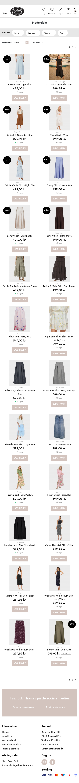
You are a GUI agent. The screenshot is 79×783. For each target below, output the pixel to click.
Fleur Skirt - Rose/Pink (20, 336)
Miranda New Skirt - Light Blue (20, 444)
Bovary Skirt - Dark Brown (59, 236)
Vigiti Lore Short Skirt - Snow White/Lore (59, 338)
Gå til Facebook (56, 707)
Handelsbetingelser (11, 744)
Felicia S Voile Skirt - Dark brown (59, 286)
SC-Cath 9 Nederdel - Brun (19, 135)
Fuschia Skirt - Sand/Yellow (19, 495)
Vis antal (36, 42)
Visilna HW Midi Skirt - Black (20, 595)
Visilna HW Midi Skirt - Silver (59, 545)
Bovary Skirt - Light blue (19, 84)
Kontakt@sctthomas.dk (52, 748)
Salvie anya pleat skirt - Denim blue (20, 392)
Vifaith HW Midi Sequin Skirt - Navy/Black (59, 597)
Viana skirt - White (59, 135)
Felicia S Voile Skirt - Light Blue (20, 185)
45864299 (54, 740)
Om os (5, 732)
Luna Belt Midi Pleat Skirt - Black (19, 545)
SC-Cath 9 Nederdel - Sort (59, 84)
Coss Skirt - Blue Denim (59, 444)
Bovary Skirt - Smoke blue (59, 185)
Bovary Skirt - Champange (19, 236)
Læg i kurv (20, 97)
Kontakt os (7, 736)
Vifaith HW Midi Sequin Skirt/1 (19, 649)
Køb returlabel (9, 740)
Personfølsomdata (10, 748)
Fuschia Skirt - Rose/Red (59, 495)
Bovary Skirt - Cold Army (59, 649)
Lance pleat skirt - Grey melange (59, 390)
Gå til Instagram (23, 707)
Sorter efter (7, 42)
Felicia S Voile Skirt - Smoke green (20, 286)
